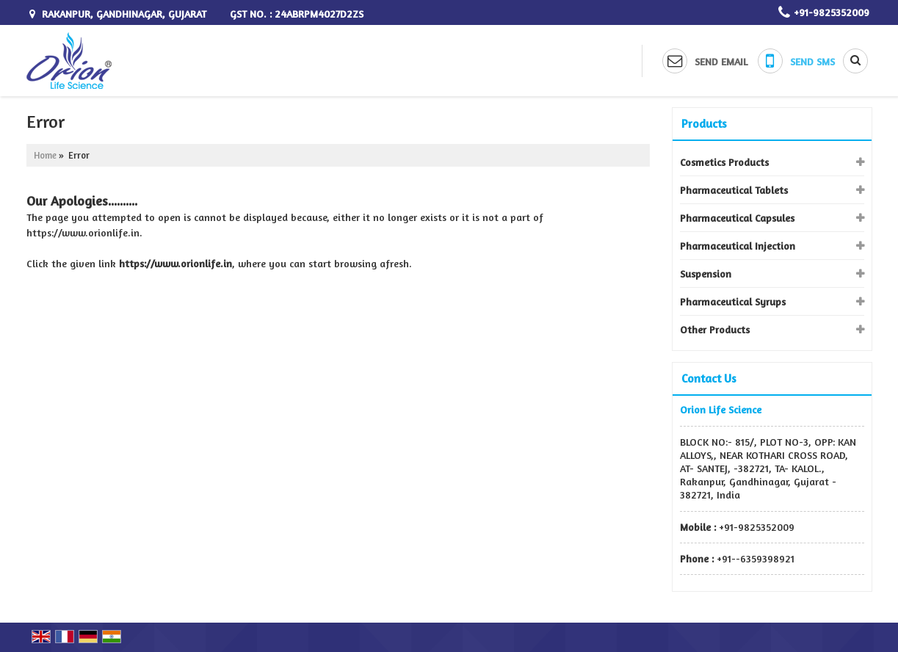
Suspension (705, 273)
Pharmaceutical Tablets (734, 190)
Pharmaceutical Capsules (737, 217)
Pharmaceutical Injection (737, 245)
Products (704, 123)
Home (45, 155)
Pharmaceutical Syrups (733, 301)
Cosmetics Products (724, 162)
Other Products (715, 329)
